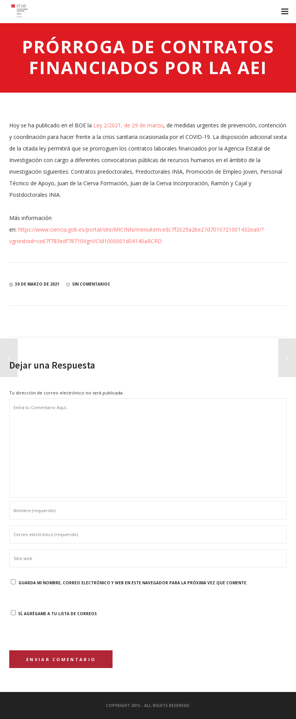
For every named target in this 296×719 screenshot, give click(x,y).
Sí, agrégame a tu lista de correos (54, 613)
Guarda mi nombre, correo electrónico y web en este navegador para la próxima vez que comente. (132, 582)
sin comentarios (88, 284)
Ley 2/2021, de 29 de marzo (128, 125)
